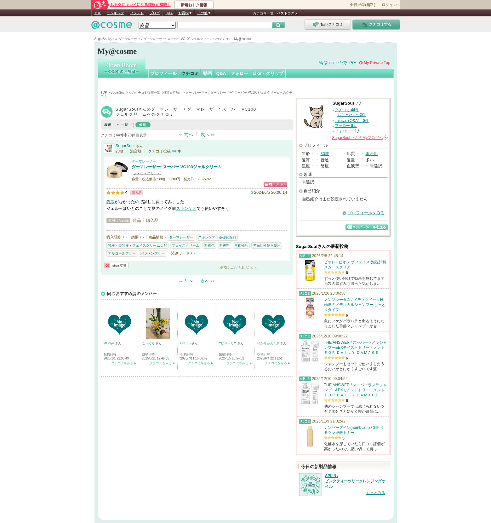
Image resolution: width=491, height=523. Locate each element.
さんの (360, 137)
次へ (205, 134)
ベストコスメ (287, 13)
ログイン (389, 5)
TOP (97, 13)
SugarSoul (125, 145)
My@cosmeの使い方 (336, 62)
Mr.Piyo (109, 343)
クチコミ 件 (347, 110)
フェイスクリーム (147, 173)
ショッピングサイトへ (275, 184)
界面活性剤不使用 (267, 245)
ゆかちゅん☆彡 (268, 343)
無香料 (224, 245)
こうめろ (149, 343)
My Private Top (377, 62)
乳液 (110, 201)
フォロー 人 (346, 126)
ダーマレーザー (144, 161)
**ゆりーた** (228, 343)
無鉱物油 (241, 245)
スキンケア (186, 208)
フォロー (239, 73)
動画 (207, 73)
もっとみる (375, 493)
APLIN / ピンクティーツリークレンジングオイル (355, 481)
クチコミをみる (122, 363)
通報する (116, 265)
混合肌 (372, 153)
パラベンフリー (152, 253)
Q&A (169, 13)
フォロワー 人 (348, 131)
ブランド (137, 13)
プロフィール (163, 73)
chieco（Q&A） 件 (352, 120)
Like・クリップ (268, 73)
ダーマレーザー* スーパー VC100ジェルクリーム (177, 166)
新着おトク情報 (194, 5)
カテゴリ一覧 (263, 13)
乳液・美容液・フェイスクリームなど (137, 245)
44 (174, 151)
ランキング (115, 13)
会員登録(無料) (362, 5)
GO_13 (185, 343)
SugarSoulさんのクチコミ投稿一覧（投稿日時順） (146, 92)
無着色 (209, 245)
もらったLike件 (351, 114)
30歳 (325, 153)
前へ (188, 134)
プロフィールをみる (366, 212)
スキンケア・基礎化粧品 (217, 237)
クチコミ (190, 73)
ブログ (154, 13)
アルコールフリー (122, 253)
